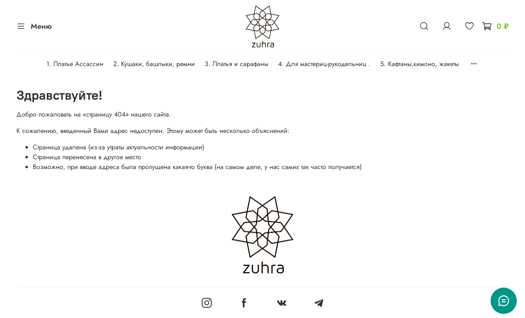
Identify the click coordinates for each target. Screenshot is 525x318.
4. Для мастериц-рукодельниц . (324, 64)
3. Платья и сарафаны (236, 64)
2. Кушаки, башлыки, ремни (154, 64)
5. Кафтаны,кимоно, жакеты (419, 64)
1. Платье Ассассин (74, 64)
